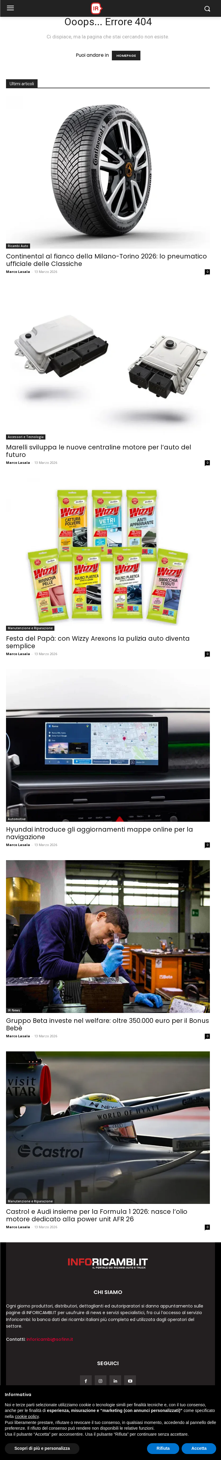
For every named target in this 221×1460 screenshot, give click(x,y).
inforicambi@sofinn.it (49, 1339)
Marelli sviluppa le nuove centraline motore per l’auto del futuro (98, 451)
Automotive (17, 819)
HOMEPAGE (126, 55)
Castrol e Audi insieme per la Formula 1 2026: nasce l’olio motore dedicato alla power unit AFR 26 (96, 1215)
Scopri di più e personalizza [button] (42, 1448)
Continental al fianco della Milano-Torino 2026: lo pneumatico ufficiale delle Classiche (106, 260)
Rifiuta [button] (163, 1448)
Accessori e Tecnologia (26, 437)
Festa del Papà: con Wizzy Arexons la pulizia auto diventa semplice (98, 642)
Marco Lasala (18, 271)
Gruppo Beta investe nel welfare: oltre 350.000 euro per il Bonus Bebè (107, 1024)
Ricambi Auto (18, 246)
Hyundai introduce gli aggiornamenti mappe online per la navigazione (99, 833)
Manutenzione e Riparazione (30, 628)
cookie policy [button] (26, 1416)
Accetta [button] (199, 1448)
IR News (14, 1010)
